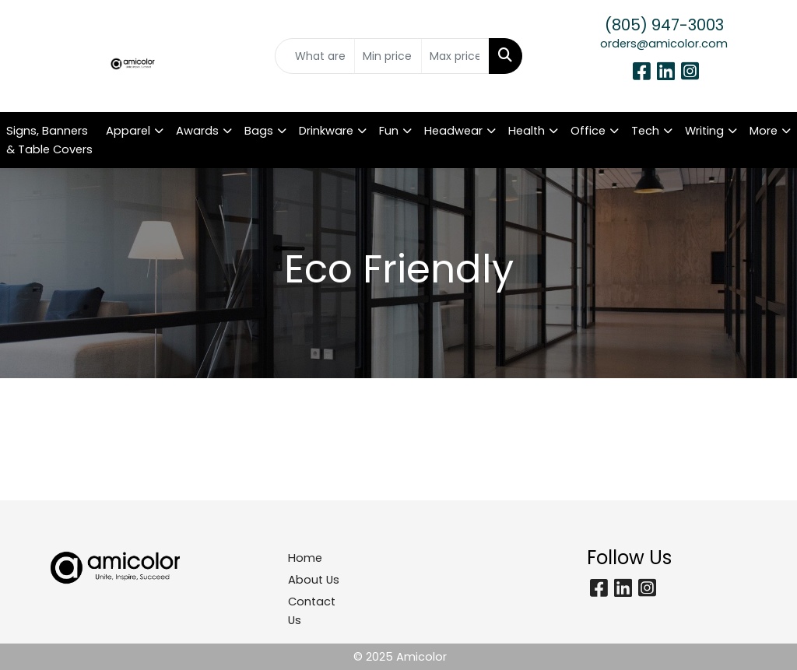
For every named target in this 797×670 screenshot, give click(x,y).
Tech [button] (645, 131)
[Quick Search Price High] (455, 56)
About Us (313, 580)
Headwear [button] (453, 131)
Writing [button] (704, 131)
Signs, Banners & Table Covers (49, 140)
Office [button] (588, 131)
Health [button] (526, 131)
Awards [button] (197, 131)
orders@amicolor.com (664, 43)
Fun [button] (388, 131)
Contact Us (311, 611)
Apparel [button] (128, 131)
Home (305, 558)
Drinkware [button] (326, 131)
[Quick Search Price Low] (388, 56)
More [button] (764, 131)
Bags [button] (258, 131)
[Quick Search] (314, 56)
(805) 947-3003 (664, 25)
